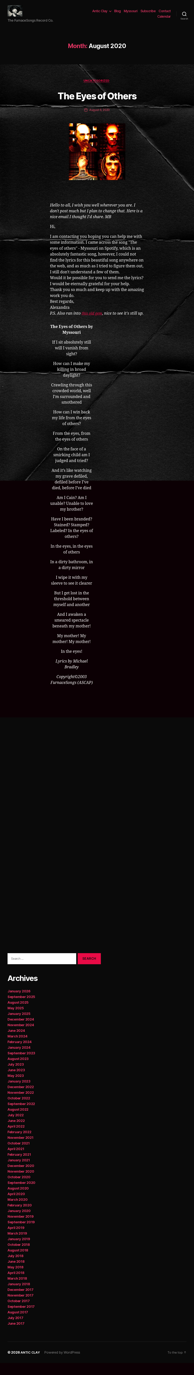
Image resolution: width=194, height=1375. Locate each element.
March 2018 (17, 1290)
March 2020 (17, 1212)
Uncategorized (97, 86)
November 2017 (20, 1307)
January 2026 (19, 1003)
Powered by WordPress (63, 1364)
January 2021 (19, 1172)
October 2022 (19, 1110)
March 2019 (17, 1245)
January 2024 (19, 1059)
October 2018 (19, 1257)
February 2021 (19, 1166)
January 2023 (19, 1093)
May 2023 (16, 1088)
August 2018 (18, 1262)
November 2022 (21, 1105)
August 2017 (18, 1324)
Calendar (164, 19)
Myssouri (131, 14)
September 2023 (21, 1065)
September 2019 (21, 1234)
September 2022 (21, 1116)
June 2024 (16, 1043)
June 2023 (16, 1082)
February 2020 (20, 1217)
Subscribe (148, 14)
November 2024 (21, 1037)
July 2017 (15, 1330)
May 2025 (16, 1020)
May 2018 (16, 1279)
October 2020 (19, 1189)
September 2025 (21, 1009)
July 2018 (16, 1268)
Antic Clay (99, 14)
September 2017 (21, 1319)
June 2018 (16, 1273)
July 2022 (16, 1127)
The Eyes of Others (97, 101)
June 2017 (16, 1335)
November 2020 (21, 1183)
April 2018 (16, 1285)
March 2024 (17, 1048)
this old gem (93, 319)
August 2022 (18, 1121)
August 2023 (18, 1071)
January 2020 (19, 1223)
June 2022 (16, 1133)
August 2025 (18, 1014)
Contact (165, 14)
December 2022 (21, 1099)
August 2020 (18, 1200)
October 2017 (19, 1313)
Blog (117, 14)
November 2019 (21, 1228)
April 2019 (16, 1240)
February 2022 (19, 1144)
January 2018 (19, 1296)
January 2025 (19, 1026)
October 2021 (19, 1155)
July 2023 (16, 1076)
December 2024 (21, 1031)
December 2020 (21, 1178)
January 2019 (19, 1251)
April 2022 (16, 1138)
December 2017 (20, 1302)
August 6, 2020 (99, 116)
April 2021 (16, 1161)
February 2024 (20, 1054)
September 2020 (21, 1195)
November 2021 (20, 1150)
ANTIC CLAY (31, 1364)
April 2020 (16, 1206)
